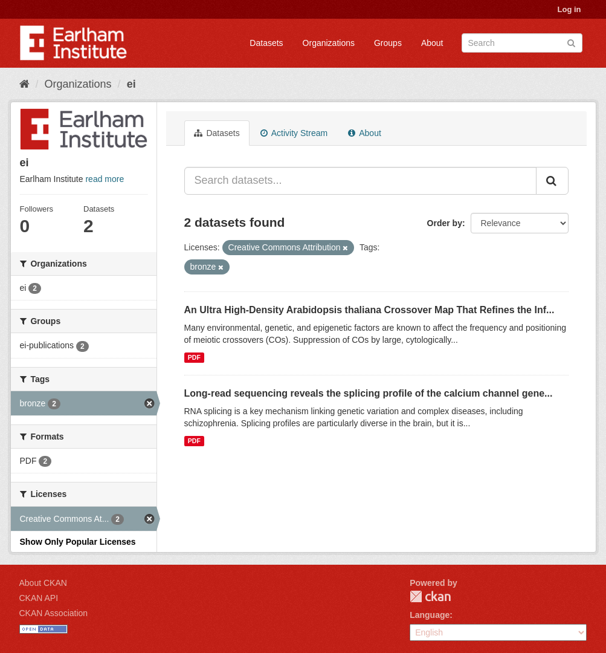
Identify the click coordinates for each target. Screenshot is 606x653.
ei (131, 84)
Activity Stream (293, 133)
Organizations (329, 43)
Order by (444, 223)
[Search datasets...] (360, 181)
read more (104, 179)
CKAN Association (53, 613)
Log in (569, 9)
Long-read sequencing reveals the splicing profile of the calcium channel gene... (368, 393)
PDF (194, 357)
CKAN (430, 596)
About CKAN (43, 583)
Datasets (266, 43)
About (432, 43)
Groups (388, 43)
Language (430, 615)
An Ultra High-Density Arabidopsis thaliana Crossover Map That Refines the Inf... (369, 310)
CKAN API (39, 598)
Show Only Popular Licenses (78, 542)
